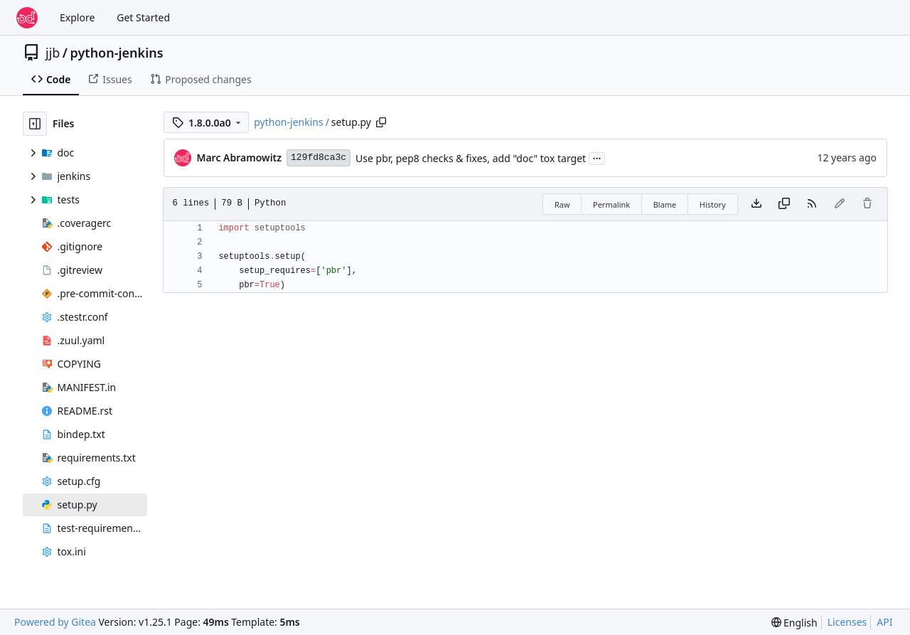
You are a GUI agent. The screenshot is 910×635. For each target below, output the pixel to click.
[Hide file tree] (35, 124)
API (884, 622)
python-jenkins (117, 53)
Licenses (847, 622)
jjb (53, 53)
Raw (562, 204)
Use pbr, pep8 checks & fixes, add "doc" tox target (470, 158)
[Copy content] (784, 204)
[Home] (27, 18)
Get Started (143, 17)
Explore (77, 17)
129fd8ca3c (318, 157)
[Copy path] (381, 122)
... (597, 157)
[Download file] (756, 204)
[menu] (794, 622)
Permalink (611, 204)
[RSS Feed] (812, 204)
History (713, 204)
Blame (665, 204)
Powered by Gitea (55, 622)
